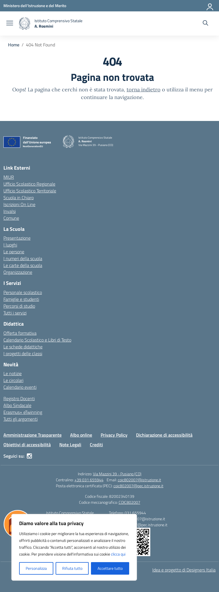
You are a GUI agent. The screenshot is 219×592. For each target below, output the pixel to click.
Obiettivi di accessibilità (27, 444)
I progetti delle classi (22, 353)
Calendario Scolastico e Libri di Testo (37, 339)
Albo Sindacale (17, 405)
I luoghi (10, 244)
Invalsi (9, 211)
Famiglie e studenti (21, 299)
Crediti (96, 444)
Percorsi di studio (19, 306)
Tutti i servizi (15, 312)
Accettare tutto (110, 568)
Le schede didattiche (22, 346)
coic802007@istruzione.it (139, 480)
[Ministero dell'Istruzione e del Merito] (34, 6)
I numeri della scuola (22, 258)
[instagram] (29, 456)
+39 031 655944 (89, 480)
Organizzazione (17, 272)
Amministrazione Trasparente (32, 434)
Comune (11, 218)
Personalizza (36, 568)
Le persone (13, 251)
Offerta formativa (19, 333)
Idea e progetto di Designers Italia (184, 569)
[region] (74, 547)
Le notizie (12, 373)
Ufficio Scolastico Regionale (29, 183)
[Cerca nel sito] (205, 23)
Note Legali (70, 444)
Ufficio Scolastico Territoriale (29, 190)
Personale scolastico (22, 292)
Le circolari (13, 380)
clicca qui (118, 554)
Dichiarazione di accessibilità (164, 434)
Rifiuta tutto (72, 568)
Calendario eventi (19, 387)
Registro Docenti (19, 398)
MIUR (8, 177)
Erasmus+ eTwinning (22, 412)
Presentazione (17, 238)
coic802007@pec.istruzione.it (138, 486)
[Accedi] (210, 6)
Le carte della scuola (22, 265)
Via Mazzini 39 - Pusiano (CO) (117, 474)
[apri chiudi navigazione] (9, 23)
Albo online (81, 434)
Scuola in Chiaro (18, 197)
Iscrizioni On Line (19, 204)
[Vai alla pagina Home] (13, 44)
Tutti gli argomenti (20, 419)
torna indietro (144, 89)
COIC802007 (129, 502)
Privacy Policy (114, 434)
